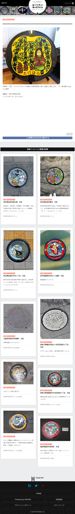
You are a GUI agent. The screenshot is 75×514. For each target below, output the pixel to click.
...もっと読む (20, 211)
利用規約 (59, 499)
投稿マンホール (8, 19)
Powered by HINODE (23, 499)
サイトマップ (59, 505)
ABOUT (4, 3)
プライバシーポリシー (23, 505)
